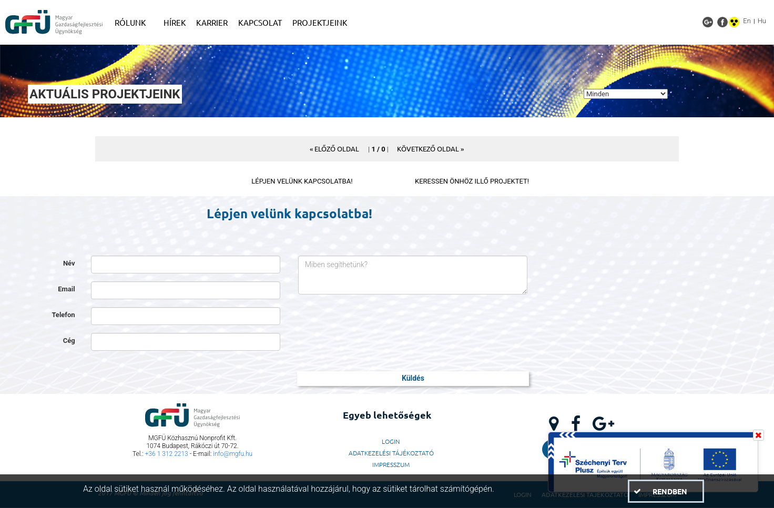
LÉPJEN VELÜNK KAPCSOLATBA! (301, 181)
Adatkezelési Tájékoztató (391, 453)
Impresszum (391, 464)
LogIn (391, 441)
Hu (762, 21)
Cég (69, 340)
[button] (334, 148)
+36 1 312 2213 (166, 454)
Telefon (63, 315)
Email (66, 289)
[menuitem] (133, 22)
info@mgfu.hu (232, 454)
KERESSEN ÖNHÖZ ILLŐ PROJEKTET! (472, 181)
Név (69, 263)
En (747, 21)
